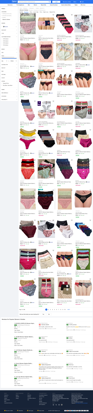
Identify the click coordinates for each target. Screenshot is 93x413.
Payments (29, 395)
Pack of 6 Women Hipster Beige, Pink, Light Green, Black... (25, 123)
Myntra (17, 395)
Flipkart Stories (7, 399)
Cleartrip (17, 396)
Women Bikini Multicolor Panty (63, 151)
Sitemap (40, 401)
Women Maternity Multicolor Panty (44, 242)
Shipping (29, 396)
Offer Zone (83, 4)
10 (64, 309)
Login (56, 1)
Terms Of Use (41, 396)
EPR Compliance (42, 404)
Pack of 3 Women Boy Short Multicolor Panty (46, 38)
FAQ (28, 399)
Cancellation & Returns (31, 398)
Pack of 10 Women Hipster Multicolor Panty (64, 36)
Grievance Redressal (43, 402)
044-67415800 (85, 403)
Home (21, 8)
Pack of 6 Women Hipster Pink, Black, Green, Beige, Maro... (25, 272)
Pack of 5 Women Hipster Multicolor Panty (44, 92)
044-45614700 (78, 403)
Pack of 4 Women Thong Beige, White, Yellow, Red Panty (25, 153)
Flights (76, 4)
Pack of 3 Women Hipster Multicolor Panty (28, 38)
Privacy (40, 399)
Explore (14, 2)
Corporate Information (8, 402)
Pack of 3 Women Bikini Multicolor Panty (81, 64)
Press (5, 401)
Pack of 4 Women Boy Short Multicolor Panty (46, 272)
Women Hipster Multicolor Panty (64, 181)
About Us (6, 396)
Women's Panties (6, 19)
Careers (5, 398)
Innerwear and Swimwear (7, 15)
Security (40, 398)
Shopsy (17, 398)
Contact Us (6, 395)
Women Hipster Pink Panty (25, 66)
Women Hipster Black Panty (81, 213)
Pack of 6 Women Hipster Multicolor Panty (44, 153)
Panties (4, 17)
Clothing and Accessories (7, 13)
